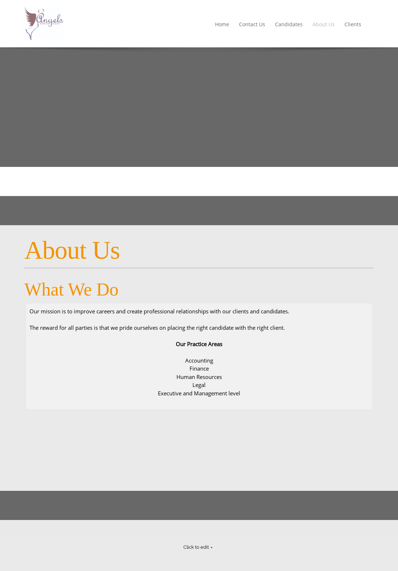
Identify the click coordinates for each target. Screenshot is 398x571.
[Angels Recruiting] (43, 23)
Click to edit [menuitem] (196, 547)
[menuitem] (222, 24)
